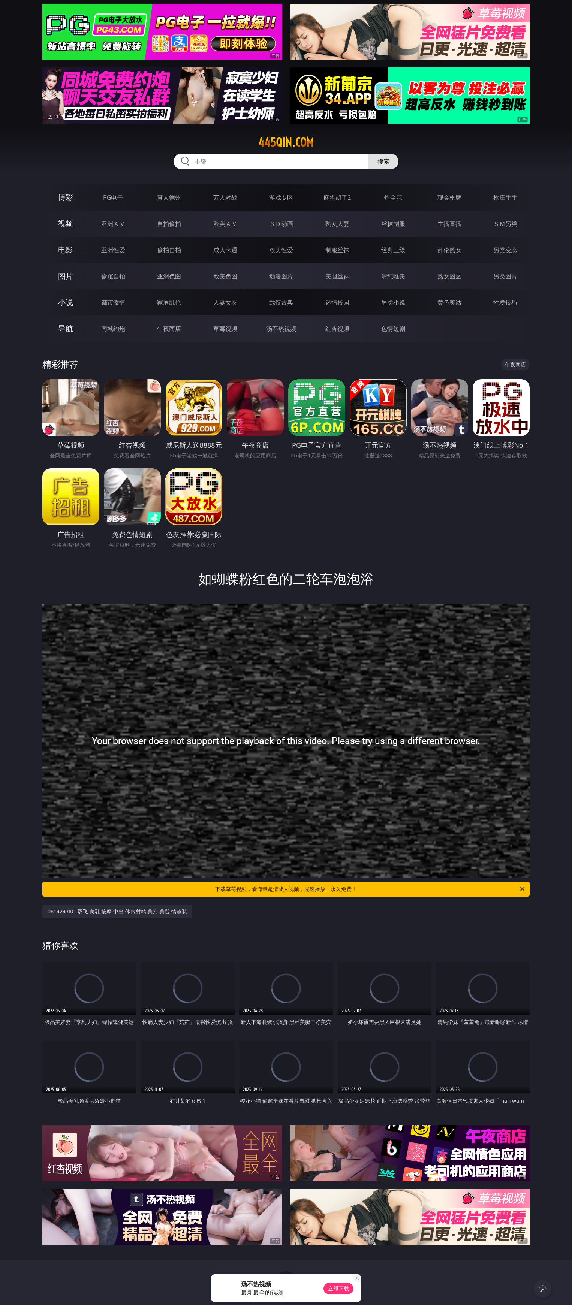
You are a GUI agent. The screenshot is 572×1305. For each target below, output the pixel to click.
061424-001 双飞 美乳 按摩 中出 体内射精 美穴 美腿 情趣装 (117, 911)
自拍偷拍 (169, 224)
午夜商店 (169, 328)
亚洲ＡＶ (113, 224)
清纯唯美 (393, 276)
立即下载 (338, 1288)
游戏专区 (281, 197)
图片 (65, 276)
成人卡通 (225, 250)
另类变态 (505, 250)
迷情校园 (337, 302)
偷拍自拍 (169, 250)
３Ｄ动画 (281, 224)
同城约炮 (113, 328)
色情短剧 (393, 328)
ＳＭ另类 (505, 224)
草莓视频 (225, 328)
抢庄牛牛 (505, 197)
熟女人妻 (337, 224)
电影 (65, 250)
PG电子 (113, 197)
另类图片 (505, 276)
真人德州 (169, 197)
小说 (65, 302)
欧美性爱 (281, 250)
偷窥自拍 (113, 276)
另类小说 (393, 302)
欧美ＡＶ (225, 224)
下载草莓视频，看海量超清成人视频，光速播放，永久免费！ (370, 889)
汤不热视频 (281, 328)
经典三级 (393, 250)
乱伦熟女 (449, 250)
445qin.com (286, 142)
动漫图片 (281, 276)
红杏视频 (337, 328)
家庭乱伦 (169, 302)
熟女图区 (449, 276)
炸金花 (393, 197)
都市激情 (113, 302)
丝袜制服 (393, 224)
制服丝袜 (337, 250)
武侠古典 (281, 302)
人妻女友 (225, 302)
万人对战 (225, 197)
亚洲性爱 (113, 250)
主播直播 (449, 224)
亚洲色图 (169, 276)
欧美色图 (225, 276)
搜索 (383, 161)
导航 (65, 328)
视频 (65, 223)
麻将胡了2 (337, 197)
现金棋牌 (449, 197)
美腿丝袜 (337, 276)
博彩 (65, 197)
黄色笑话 (449, 302)
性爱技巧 (505, 302)
